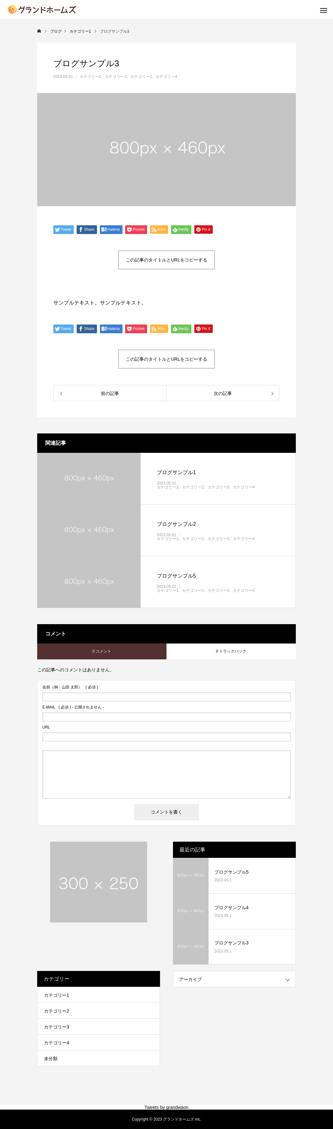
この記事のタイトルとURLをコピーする (166, 259)
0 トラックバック (231, 651)
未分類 (51, 1058)
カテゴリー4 (166, 76)
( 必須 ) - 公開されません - (73, 707)
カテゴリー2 (115, 76)
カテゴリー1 (90, 76)
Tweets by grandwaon (166, 1107)
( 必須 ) (70, 687)
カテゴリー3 (141, 76)
